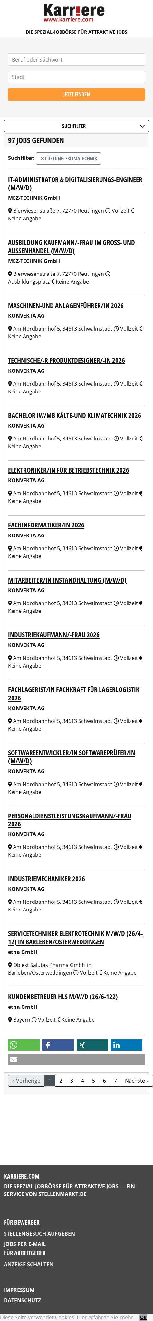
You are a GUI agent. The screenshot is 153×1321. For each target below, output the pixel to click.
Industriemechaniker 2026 (46, 878)
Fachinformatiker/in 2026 (46, 524)
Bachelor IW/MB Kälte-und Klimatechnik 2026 (74, 415)
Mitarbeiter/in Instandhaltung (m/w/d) (67, 579)
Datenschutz (22, 1300)
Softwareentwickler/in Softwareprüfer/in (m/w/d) (71, 756)
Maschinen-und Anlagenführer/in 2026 (66, 305)
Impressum (19, 1290)
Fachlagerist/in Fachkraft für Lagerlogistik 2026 (73, 693)
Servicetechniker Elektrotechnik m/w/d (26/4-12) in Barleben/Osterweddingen (75, 937)
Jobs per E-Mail (25, 1244)
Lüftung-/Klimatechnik (68, 158)
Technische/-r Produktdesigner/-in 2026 (66, 360)
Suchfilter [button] (103, 126)
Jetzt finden (76, 94)
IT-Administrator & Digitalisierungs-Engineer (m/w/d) (75, 183)
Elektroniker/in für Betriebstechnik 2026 (68, 470)
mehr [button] (126, 1317)
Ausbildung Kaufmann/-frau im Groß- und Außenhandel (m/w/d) (71, 246)
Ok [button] (143, 1317)
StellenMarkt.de (62, 1194)
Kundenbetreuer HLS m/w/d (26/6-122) (63, 996)
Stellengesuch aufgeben (39, 1233)
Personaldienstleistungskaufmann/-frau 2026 (69, 819)
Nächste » (137, 1080)
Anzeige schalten (28, 1264)
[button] (24, 1045)
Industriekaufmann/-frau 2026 (54, 634)
